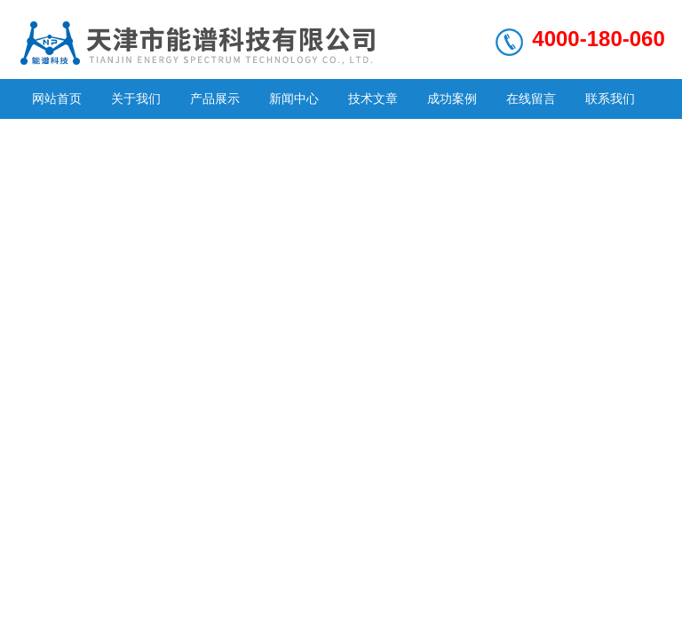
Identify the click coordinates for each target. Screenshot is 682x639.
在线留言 (531, 98)
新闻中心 (294, 98)
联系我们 (610, 98)
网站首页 (57, 98)
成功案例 (452, 98)
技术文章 (373, 98)
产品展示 (215, 98)
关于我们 (136, 98)
